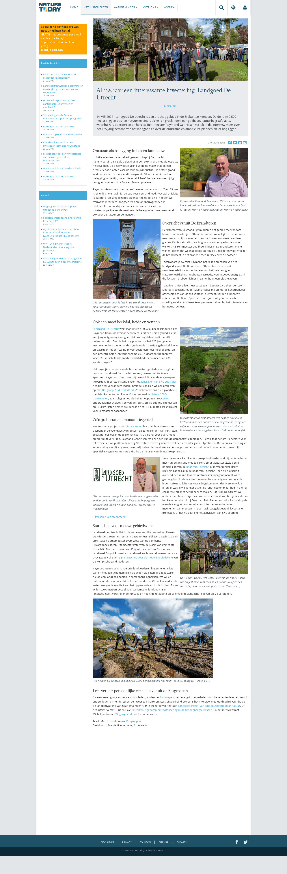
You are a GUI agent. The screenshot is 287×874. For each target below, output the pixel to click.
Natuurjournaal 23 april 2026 (58, 176)
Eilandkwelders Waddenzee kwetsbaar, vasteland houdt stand (61, 144)
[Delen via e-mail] (245, 142)
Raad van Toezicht (197, 467)
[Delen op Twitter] (235, 142)
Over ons (151, 7)
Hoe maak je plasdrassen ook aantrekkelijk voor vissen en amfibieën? (59, 104)
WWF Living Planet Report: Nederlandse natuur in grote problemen (58, 247)
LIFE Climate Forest (130, 426)
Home (74, 7)
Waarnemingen (125, 7)
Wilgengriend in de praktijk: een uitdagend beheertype (60, 208)
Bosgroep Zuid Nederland (118, 390)
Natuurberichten (96, 7)
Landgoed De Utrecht (106, 329)
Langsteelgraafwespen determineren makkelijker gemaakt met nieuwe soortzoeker (63, 89)
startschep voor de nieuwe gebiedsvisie (148, 557)
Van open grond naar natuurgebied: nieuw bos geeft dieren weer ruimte (62, 260)
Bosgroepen (170, 105)
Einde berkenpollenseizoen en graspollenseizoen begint (59, 76)
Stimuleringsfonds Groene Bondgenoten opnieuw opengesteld (62, 117)
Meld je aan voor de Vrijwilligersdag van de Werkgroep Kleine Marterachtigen (62, 157)
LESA (166, 398)
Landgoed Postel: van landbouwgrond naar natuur (209, 705)
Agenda (169, 7)
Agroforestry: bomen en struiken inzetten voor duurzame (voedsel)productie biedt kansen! (61, 232)
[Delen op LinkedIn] (240, 142)
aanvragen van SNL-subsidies (158, 381)
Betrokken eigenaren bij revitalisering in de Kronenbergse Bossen (171, 710)
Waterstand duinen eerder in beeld (62, 168)
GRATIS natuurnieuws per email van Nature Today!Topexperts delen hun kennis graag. (61, 42)
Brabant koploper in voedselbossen (62, 134)
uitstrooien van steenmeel (109, 517)
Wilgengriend (123, 714)
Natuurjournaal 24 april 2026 (58, 126)
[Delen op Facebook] (230, 142)
